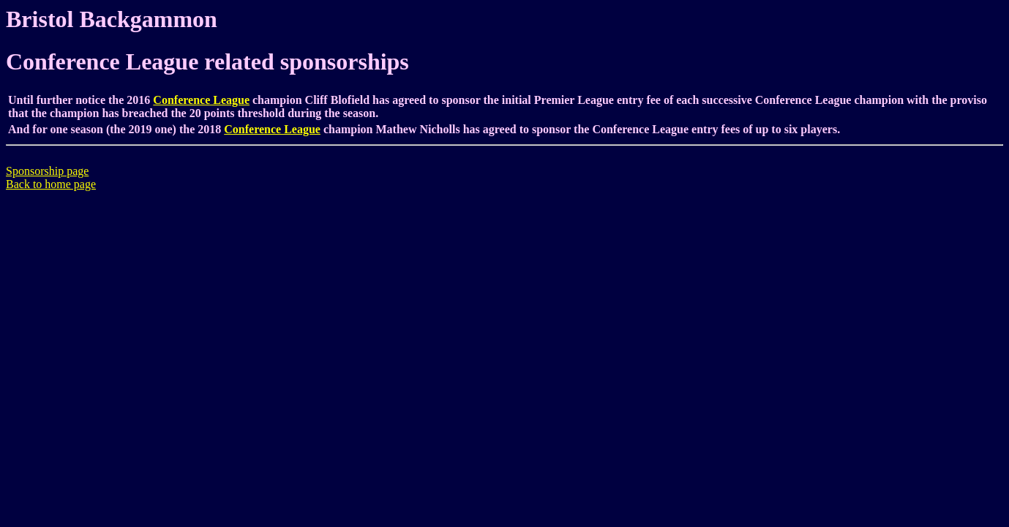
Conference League (201, 100)
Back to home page (51, 184)
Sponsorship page (47, 171)
